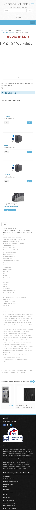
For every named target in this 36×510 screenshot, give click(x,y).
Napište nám (6, 497)
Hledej (29, 10)
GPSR (5, 494)
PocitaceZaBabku (18, 4)
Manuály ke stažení (8, 484)
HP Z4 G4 (7, 116)
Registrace (6, 489)
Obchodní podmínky (8, 500)
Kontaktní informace (10, 421)
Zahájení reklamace (8, 492)
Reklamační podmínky (9, 503)
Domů (3, 30)
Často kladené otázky (8, 479)
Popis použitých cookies (9, 508)
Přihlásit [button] (18, 17)
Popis (4, 224)
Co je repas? (6, 476)
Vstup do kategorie (10, 210)
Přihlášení (5, 486)
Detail (29, 122)
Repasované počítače (8, 32)
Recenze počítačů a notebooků (11, 481)
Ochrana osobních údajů (9, 505)
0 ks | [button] (18, 15)
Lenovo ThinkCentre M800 (11, 405)
